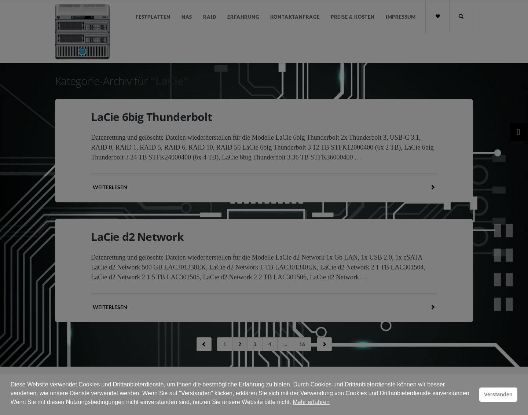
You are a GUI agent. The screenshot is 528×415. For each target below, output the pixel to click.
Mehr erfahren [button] (311, 402)
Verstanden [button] (498, 394)
